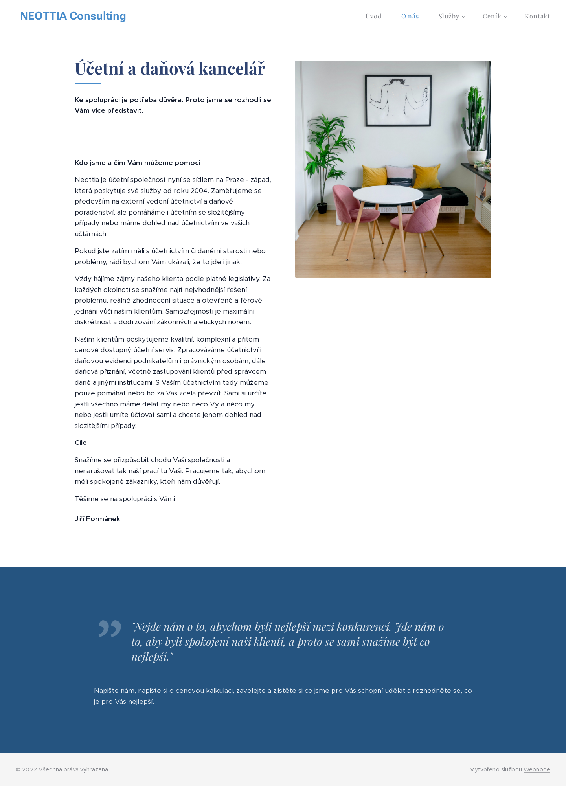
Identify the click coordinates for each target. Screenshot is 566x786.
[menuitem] (377, 16)
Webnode (537, 769)
